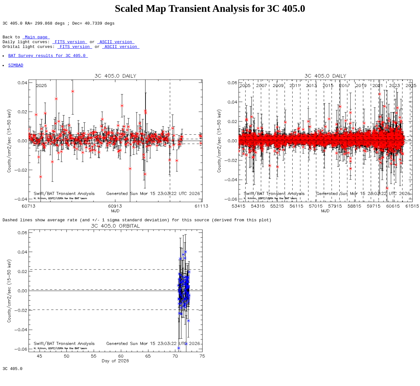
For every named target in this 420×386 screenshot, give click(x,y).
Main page (36, 40)
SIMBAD (16, 72)
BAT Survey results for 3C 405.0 (48, 61)
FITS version (69, 45)
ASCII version (115, 45)
